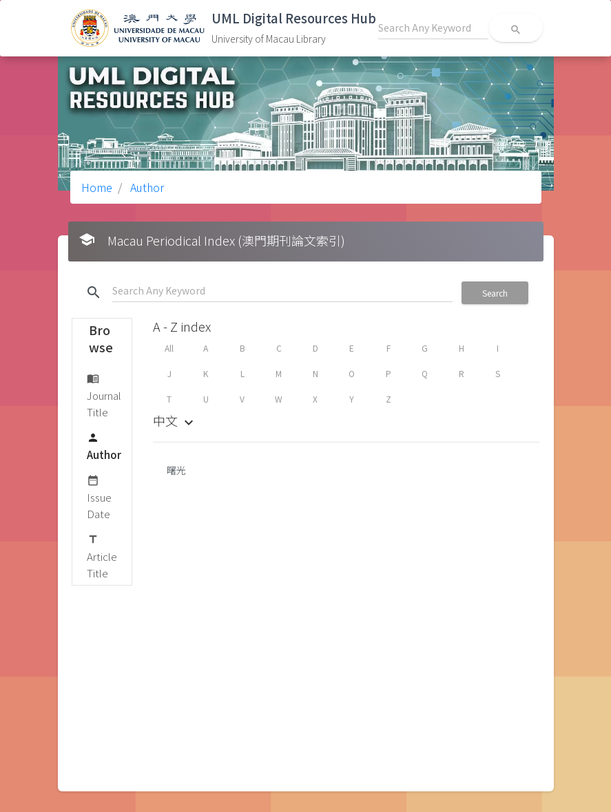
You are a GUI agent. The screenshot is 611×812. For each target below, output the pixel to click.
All (169, 348)
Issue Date (99, 496)
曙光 (176, 470)
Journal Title (104, 394)
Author (145, 187)
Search (495, 293)
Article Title (102, 555)
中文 (175, 420)
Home (96, 187)
